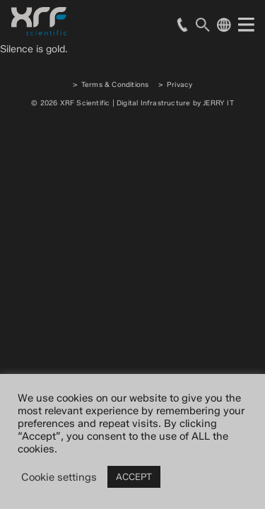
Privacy (179, 84)
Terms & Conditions (115, 84)
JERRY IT (218, 102)
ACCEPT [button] (134, 476)
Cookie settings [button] (59, 477)
